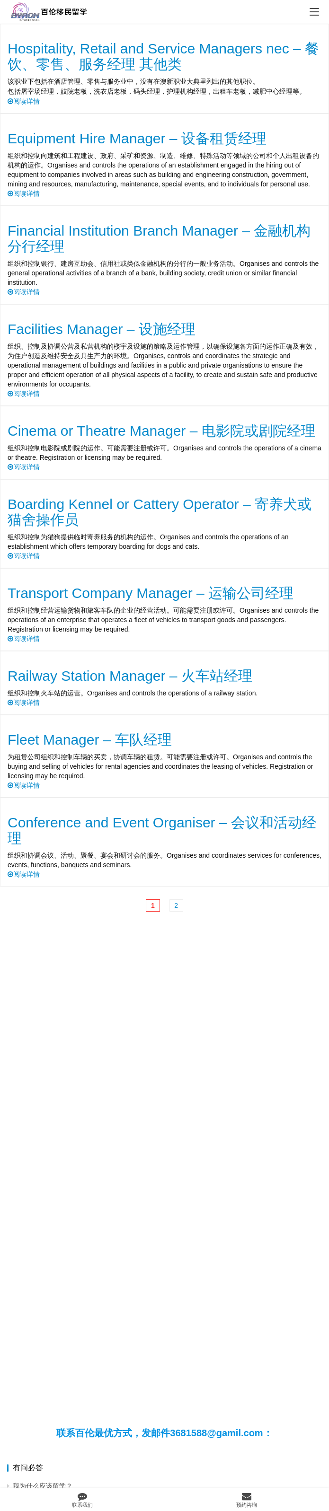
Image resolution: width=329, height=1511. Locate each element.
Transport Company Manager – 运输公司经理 (150, 593)
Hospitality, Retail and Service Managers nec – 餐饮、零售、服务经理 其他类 (163, 56)
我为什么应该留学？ (42, 1486)
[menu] (314, 11)
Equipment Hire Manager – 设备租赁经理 (137, 138)
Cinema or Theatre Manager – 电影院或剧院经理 (161, 431)
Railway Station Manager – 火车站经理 (130, 676)
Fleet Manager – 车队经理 (90, 739)
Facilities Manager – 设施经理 (102, 329)
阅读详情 (24, 101)
